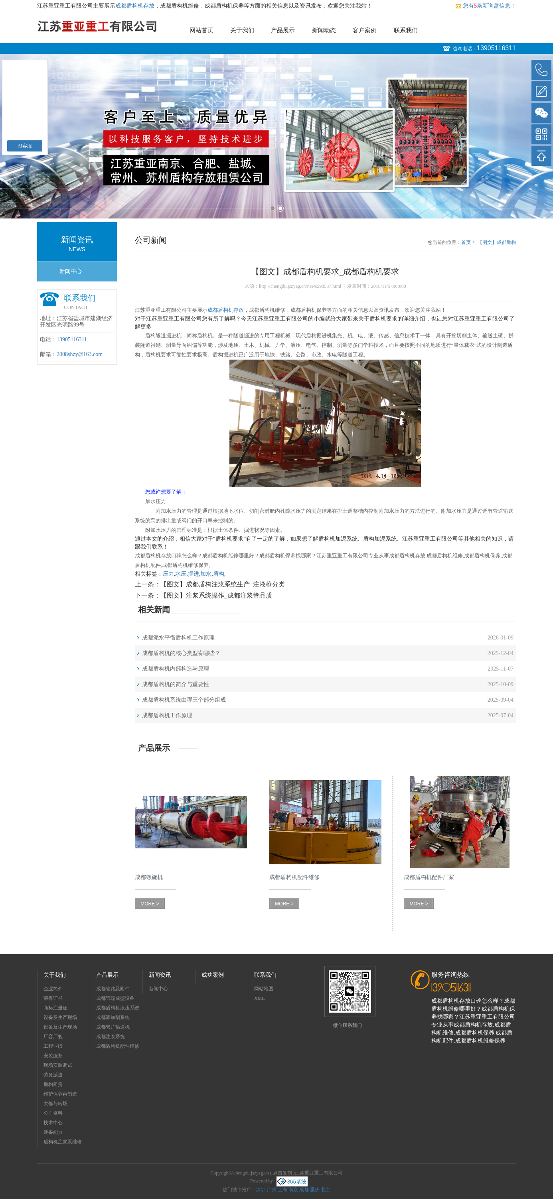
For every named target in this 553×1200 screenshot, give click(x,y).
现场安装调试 (57, 1065)
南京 (293, 1189)
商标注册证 (55, 1008)
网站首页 (201, 30)
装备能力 (53, 1132)
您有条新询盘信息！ (485, 6)
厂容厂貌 (53, 1036)
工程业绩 (53, 1046)
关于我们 (242, 30)
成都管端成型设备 (115, 998)
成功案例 (212, 975)
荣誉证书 (53, 998)
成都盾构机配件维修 (117, 1046)
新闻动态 (324, 30)
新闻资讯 (160, 975)
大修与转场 (55, 1103)
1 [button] (273, 208)
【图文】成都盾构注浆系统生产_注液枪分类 (222, 584)
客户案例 (365, 30)
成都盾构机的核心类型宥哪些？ (181, 653)
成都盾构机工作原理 (167, 715)
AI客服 (25, 146)
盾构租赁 (53, 1084)
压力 (168, 574)
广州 (271, 1189)
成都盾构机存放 (134, 6)
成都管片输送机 (113, 1027)
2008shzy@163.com (80, 354)
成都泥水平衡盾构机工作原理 (178, 638)
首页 (466, 242)
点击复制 (282, 1173)
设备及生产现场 (60, 1017)
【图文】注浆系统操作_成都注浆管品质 (216, 595)
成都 (304, 1189)
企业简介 (53, 988)
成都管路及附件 (113, 988)
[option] (276, 136)
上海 (282, 1189)
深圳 (261, 1189)
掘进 (193, 574)
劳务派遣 (53, 1075)
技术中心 (53, 1122)
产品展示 (283, 30)
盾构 (218, 574)
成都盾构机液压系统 (117, 1008)
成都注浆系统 (110, 1036)
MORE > (149, 904)
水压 (180, 574)
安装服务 (53, 1055)
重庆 (315, 1189)
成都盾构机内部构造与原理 (175, 669)
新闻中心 (70, 271)
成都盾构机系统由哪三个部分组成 (184, 700)
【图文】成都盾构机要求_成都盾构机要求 (497, 243)
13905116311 (496, 48)
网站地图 (263, 988)
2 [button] (280, 208)
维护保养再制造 (60, 1094)
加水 (205, 574)
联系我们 (406, 30)
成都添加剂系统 (113, 1017)
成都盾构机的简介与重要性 (175, 684)
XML (259, 998)
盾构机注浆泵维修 (62, 1142)
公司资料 (53, 1113)
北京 (325, 1189)
